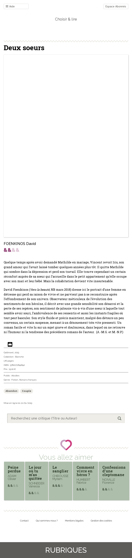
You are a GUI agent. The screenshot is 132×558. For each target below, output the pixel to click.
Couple (26, 391)
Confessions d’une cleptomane (114, 471)
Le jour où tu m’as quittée (35, 473)
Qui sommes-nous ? (47, 520)
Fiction (14, 380)
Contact (24, 520)
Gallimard (8, 352)
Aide (10, 6)
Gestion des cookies (101, 520)
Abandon (11, 391)
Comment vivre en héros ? (85, 471)
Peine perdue (14, 469)
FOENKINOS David (20, 243)
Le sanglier (60, 469)
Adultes (15, 375)
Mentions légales (74, 520)
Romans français (27, 380)
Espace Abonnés (115, 6)
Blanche (19, 356)
